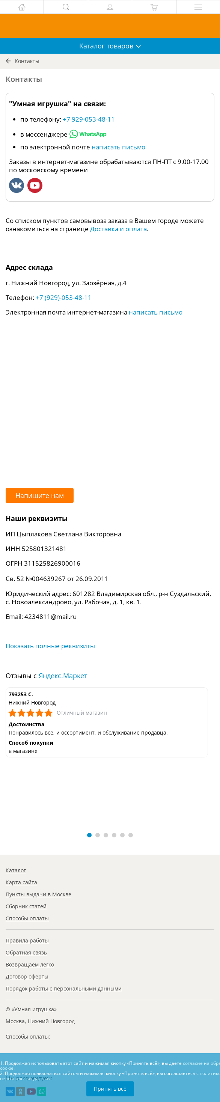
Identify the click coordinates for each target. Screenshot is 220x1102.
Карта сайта (21, 882)
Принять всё (110, 1088)
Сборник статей (26, 906)
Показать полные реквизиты (50, 645)
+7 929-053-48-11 (89, 119)
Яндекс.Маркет (63, 675)
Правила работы (27, 940)
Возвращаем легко (30, 964)
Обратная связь (26, 952)
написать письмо (118, 147)
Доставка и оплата (118, 228)
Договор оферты (27, 976)
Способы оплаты (27, 918)
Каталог (16, 870)
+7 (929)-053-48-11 (64, 297)
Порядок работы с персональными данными (64, 988)
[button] (89, 835)
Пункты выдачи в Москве (38, 894)
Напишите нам (39, 495)
